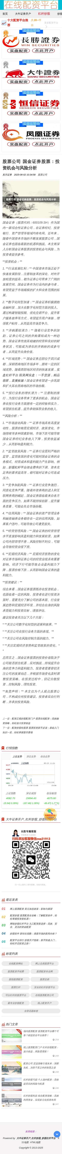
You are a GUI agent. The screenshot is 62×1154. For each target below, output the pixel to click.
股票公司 (42, 174)
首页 (5, 13)
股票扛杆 (15, 987)
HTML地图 (35, 1142)
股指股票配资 (16, 979)
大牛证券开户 (23, 13)
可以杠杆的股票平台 (15, 995)
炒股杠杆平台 (17, 467)
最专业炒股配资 (16, 1003)
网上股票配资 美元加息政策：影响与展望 (31, 908)
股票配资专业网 (44, 971)
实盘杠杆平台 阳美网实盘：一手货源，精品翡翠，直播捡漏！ (31, 374)
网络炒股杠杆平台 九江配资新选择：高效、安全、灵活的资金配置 (33, 925)
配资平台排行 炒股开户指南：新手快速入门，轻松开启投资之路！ (33, 942)
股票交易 (44, 979)
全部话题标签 (31, 1010)
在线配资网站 (16, 963)
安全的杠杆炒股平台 (44, 987)
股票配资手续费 (16, 971)
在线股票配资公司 (44, 995)
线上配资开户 (44, 1003)
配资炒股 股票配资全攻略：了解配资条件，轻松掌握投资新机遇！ (33, 917)
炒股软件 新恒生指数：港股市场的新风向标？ (33, 933)
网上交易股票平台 (44, 963)
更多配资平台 (51, 23)
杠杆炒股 (44, 13)
